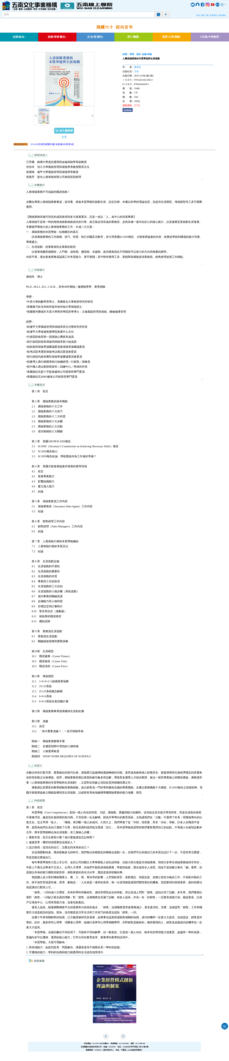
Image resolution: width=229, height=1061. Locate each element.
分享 (64, 137)
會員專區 (213, 15)
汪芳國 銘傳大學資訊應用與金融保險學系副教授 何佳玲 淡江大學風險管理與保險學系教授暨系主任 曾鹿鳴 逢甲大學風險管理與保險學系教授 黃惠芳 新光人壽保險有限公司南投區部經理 (114, 169)
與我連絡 (222, 15)
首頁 (198, 15)
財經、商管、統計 (132, 54)
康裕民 (137, 67)
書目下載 (205, 15)
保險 (149, 54)
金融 (144, 54)
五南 (136, 71)
